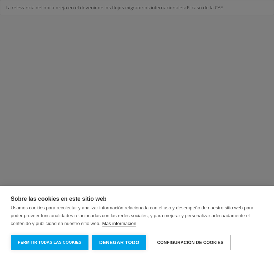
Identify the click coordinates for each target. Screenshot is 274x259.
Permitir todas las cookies (49, 242)
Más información (119, 223)
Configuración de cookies (190, 242)
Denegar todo (119, 242)
